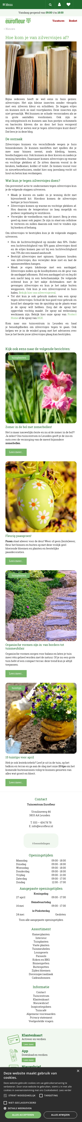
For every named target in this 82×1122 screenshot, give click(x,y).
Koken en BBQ (41, 959)
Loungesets (41, 952)
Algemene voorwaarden (41, 1014)
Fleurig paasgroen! (18, 536)
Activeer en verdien (34, 1039)
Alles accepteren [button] (23, 1114)
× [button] (78, 1071)
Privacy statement (41, 1017)
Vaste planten (41, 945)
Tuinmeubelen (41, 948)
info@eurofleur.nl (42, 826)
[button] (41, 1108)
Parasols (41, 956)
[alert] (41, 1094)
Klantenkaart (41, 999)
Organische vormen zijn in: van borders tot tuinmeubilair (34, 646)
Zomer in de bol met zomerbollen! (28, 427)
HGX (40, 318)
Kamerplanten (41, 934)
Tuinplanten (41, 941)
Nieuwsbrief (41, 1003)
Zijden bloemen (41, 970)
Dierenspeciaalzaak (41, 974)
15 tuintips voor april (19, 757)
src (50, 4)
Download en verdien (35, 1055)
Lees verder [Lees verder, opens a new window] (65, 1090)
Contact (41, 992)
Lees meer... (16, 452)
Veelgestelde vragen (41, 1021)
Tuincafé (41, 1010)
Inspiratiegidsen (41, 1006)
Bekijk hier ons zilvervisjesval (37, 292)
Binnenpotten (41, 963)
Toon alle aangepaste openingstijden (41, 920)
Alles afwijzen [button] (60, 1114)
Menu (8, 4)
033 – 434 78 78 (42, 822)
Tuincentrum (41, 996)
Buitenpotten (41, 967)
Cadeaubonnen (41, 977)
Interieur (41, 938)
